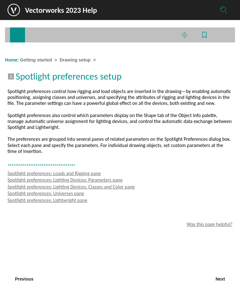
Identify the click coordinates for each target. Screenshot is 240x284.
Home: (12, 59)
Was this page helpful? (209, 224)
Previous (24, 279)
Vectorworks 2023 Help (61, 10)
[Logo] (14, 10)
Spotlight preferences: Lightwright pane (48, 200)
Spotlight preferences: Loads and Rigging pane (54, 173)
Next (220, 279)
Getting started (36, 59)
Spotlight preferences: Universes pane (46, 193)
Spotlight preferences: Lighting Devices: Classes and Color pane (71, 187)
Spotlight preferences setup (128, 59)
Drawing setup (75, 59)
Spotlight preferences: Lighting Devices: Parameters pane (65, 180)
